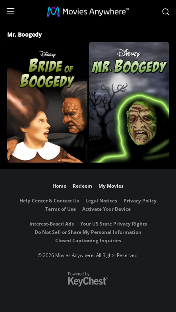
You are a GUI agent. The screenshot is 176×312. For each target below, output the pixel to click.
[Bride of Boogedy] (47, 102)
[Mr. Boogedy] (129, 102)
